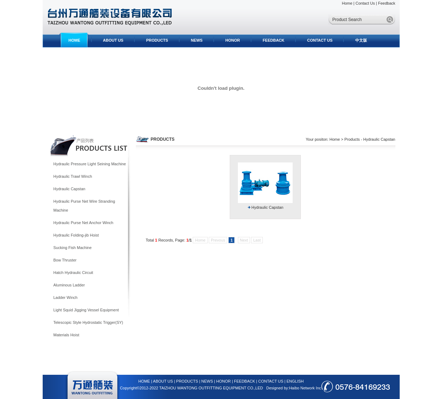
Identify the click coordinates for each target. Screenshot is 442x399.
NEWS (197, 40)
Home (347, 3)
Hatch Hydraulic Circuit (73, 272)
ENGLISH (295, 381)
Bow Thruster (64, 260)
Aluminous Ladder (69, 285)
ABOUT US (113, 40)
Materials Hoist (66, 335)
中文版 (361, 40)
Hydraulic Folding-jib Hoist (76, 235)
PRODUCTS (157, 40)
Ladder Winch (65, 297)
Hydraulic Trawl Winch (72, 176)
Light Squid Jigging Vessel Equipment (86, 310)
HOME (74, 40)
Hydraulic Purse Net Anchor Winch (83, 223)
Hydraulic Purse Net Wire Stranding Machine (84, 205)
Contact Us (365, 3)
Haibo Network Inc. (305, 388)
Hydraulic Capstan (69, 189)
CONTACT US (319, 40)
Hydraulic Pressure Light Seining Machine (89, 164)
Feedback (386, 3)
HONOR (232, 40)
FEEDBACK (273, 40)
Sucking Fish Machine (72, 247)
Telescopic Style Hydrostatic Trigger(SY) (88, 322)
